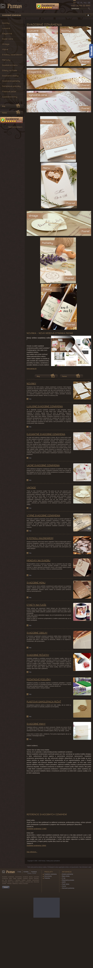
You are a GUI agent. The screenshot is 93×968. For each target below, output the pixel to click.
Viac (30, 439)
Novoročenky (48, 916)
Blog (38, 417)
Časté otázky (65, 924)
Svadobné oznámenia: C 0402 (36, 869)
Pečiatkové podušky (11, 86)
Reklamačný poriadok (68, 920)
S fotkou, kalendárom (12, 54)
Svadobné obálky (10, 76)
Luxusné (6, 28)
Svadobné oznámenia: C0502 (36, 886)
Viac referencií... (32, 892)
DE (89, 2)
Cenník (64, 926)
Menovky (6, 60)
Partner (64, 417)
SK (74, 2)
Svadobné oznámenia (50, 914)
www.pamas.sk (31, 409)
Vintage (5, 44)
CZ (78, 2)
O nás (19, 912)
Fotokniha (47, 918)
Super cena (7, 39)
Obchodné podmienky (68, 928)
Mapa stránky (66, 916)
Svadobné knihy (9, 97)
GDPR (64, 922)
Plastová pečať (9, 91)
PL (81, 2)
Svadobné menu (10, 65)
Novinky (5, 23)
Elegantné (7, 33)
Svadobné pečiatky (11, 81)
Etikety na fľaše (9, 70)
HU (85, 2)
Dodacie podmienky (67, 914)
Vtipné (5, 49)
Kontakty (26, 912)
